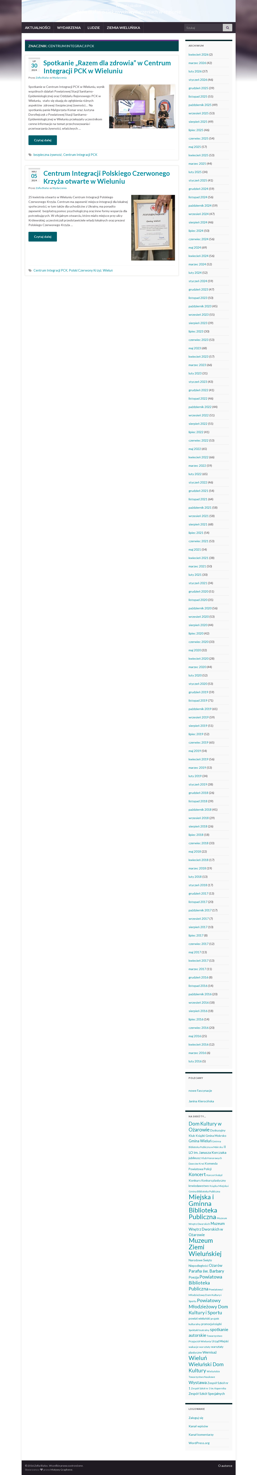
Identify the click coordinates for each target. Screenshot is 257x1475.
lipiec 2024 (196, 230)
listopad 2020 (198, 600)
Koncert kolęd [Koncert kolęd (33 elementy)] (214, 1175)
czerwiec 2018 (198, 843)
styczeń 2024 (198, 281)
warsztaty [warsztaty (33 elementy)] (204, 1346)
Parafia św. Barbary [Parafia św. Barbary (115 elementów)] (206, 1270)
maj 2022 (195, 449)
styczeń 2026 (198, 79)
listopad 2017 (198, 902)
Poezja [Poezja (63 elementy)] (194, 1277)
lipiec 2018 (196, 835)
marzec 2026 (197, 63)
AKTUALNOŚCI (37, 27)
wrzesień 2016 (199, 1002)
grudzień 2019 (198, 692)
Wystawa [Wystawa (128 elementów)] (198, 1382)
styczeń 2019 (198, 784)
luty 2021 (195, 574)
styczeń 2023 (198, 381)
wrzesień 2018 (199, 818)
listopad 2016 (198, 986)
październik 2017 (200, 910)
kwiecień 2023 (198, 356)
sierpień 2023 (198, 323)
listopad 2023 (198, 298)
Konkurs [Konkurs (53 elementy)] (195, 1180)
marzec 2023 (197, 365)
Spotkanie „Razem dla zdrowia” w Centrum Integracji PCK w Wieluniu (107, 67)
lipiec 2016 (196, 1019)
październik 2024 (200, 205)
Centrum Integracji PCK (80, 155)
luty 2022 (195, 474)
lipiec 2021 (196, 532)
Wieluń (108, 270)
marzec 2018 (197, 868)
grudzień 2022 (198, 390)
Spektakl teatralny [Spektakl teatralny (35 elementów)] (199, 1329)
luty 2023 (195, 373)
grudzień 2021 (198, 491)
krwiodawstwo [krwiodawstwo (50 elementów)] (199, 1186)
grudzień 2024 (198, 189)
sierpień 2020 (198, 625)
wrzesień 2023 (199, 314)
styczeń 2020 (198, 684)
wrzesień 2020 (199, 616)
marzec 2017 (197, 969)
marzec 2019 (197, 767)
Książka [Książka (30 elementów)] (214, 1185)
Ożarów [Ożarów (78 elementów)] (215, 1265)
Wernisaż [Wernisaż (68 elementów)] (210, 1352)
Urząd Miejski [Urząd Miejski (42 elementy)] (220, 1341)
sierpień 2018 (198, 826)
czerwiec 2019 (198, 742)
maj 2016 (195, 1036)
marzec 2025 (197, 163)
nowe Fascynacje (200, 1090)
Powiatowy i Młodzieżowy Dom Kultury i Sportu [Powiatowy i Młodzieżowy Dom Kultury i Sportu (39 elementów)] (206, 1295)
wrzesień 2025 (199, 113)
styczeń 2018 (198, 885)
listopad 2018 (198, 801)
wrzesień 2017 (199, 918)
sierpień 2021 (198, 524)
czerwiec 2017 (198, 944)
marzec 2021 (197, 566)
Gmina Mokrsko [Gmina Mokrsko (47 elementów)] (216, 1135)
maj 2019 (195, 751)
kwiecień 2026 (198, 54)
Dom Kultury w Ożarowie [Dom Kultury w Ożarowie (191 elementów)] (205, 1127)
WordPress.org (199, 1443)
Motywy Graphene (61, 1469)
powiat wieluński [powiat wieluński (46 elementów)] (199, 1318)
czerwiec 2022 (198, 440)
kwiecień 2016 (198, 1044)
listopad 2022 (198, 398)
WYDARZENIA (69, 27)
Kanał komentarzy (201, 1434)
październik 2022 (200, 407)
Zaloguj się (196, 1418)
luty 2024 (195, 272)
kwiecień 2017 (198, 960)
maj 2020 (195, 650)
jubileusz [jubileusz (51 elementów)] (195, 1158)
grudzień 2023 (198, 289)
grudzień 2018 (198, 793)
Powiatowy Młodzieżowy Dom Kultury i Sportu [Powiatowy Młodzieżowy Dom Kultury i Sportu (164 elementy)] (208, 1306)
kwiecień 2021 (198, 558)
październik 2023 (200, 306)
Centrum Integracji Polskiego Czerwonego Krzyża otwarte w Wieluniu (106, 177)
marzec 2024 (197, 264)
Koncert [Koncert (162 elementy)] (197, 1174)
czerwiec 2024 (198, 239)
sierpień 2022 (198, 423)
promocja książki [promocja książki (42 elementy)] (211, 1324)
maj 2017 (195, 952)
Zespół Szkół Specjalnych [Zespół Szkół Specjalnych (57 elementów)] (207, 1394)
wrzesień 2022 (199, 415)
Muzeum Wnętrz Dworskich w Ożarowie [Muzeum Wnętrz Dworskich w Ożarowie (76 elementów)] (207, 1229)
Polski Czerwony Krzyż (85, 270)
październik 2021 (200, 507)
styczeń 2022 (198, 482)
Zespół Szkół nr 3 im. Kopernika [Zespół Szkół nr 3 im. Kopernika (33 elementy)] (208, 1388)
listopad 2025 (198, 96)
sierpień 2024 (198, 222)
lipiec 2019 (196, 734)
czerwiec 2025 (198, 138)
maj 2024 (195, 247)
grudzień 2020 (198, 591)
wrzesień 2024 (199, 214)
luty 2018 (195, 876)
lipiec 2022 (196, 432)
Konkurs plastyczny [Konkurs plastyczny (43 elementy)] (213, 1180)
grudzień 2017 (198, 893)
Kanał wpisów (198, 1426)
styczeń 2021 (198, 583)
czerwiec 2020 (198, 642)
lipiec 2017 (196, 935)
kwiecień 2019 (198, 759)
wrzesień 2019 (199, 717)
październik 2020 (200, 608)
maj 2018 (195, 851)
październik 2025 (200, 105)
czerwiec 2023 (198, 340)
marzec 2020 (197, 667)
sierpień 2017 (198, 927)
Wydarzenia (59, 77)
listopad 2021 (198, 499)
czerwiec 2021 (198, 541)
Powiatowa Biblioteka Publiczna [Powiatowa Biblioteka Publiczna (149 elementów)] (205, 1282)
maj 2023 (195, 348)
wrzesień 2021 (199, 516)
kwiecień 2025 (198, 155)
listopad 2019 (198, 700)
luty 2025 (195, 172)
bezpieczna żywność (48, 155)
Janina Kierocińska (201, 1101)
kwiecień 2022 (198, 457)
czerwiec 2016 (198, 1027)
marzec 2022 (197, 465)
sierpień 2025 (198, 121)
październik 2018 (200, 809)
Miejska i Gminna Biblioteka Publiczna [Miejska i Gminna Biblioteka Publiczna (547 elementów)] (203, 1206)
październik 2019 (200, 709)
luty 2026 (195, 71)
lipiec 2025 (196, 130)
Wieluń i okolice (128, 4)
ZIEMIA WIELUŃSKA (123, 27)
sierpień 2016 (198, 1011)
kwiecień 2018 (198, 860)
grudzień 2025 (198, 88)
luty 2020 (195, 675)
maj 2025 (195, 147)
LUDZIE (94, 27)
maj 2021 (195, 549)
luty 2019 (195, 776)
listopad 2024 (198, 197)
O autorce (225, 1465)
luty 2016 (195, 1061)
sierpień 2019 (198, 725)
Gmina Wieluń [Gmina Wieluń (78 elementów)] (200, 1141)
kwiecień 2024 (198, 256)
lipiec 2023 (196, 331)
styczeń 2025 (198, 180)
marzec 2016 (197, 1053)
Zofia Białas (42, 77)
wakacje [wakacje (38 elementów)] (194, 1346)
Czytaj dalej (42, 140)
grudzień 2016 (198, 977)
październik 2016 (200, 994)
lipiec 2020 (196, 633)
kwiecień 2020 (198, 658)
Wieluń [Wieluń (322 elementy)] (198, 1357)
